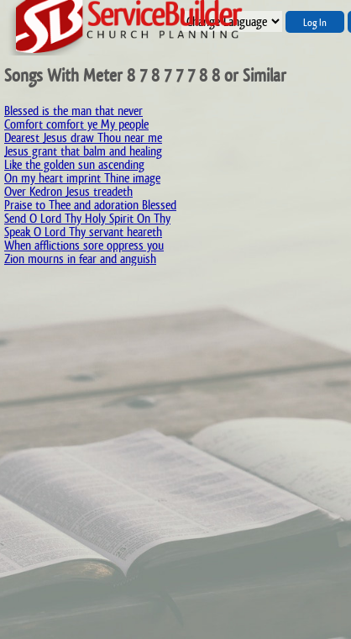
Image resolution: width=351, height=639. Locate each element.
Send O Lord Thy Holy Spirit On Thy (87, 218)
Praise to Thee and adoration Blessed (90, 205)
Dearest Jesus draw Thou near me (83, 137)
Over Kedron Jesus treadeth (68, 191)
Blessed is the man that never (73, 111)
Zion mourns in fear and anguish (80, 259)
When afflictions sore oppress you (84, 245)
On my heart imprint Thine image (82, 178)
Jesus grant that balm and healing (83, 151)
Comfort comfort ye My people (76, 124)
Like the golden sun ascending (74, 164)
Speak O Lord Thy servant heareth (83, 232)
